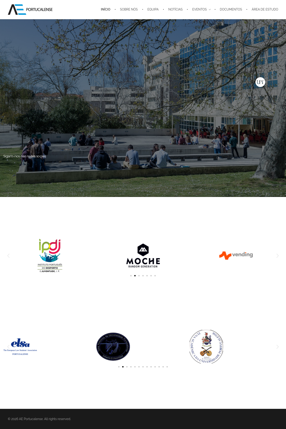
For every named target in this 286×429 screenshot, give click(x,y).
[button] (8, 255)
